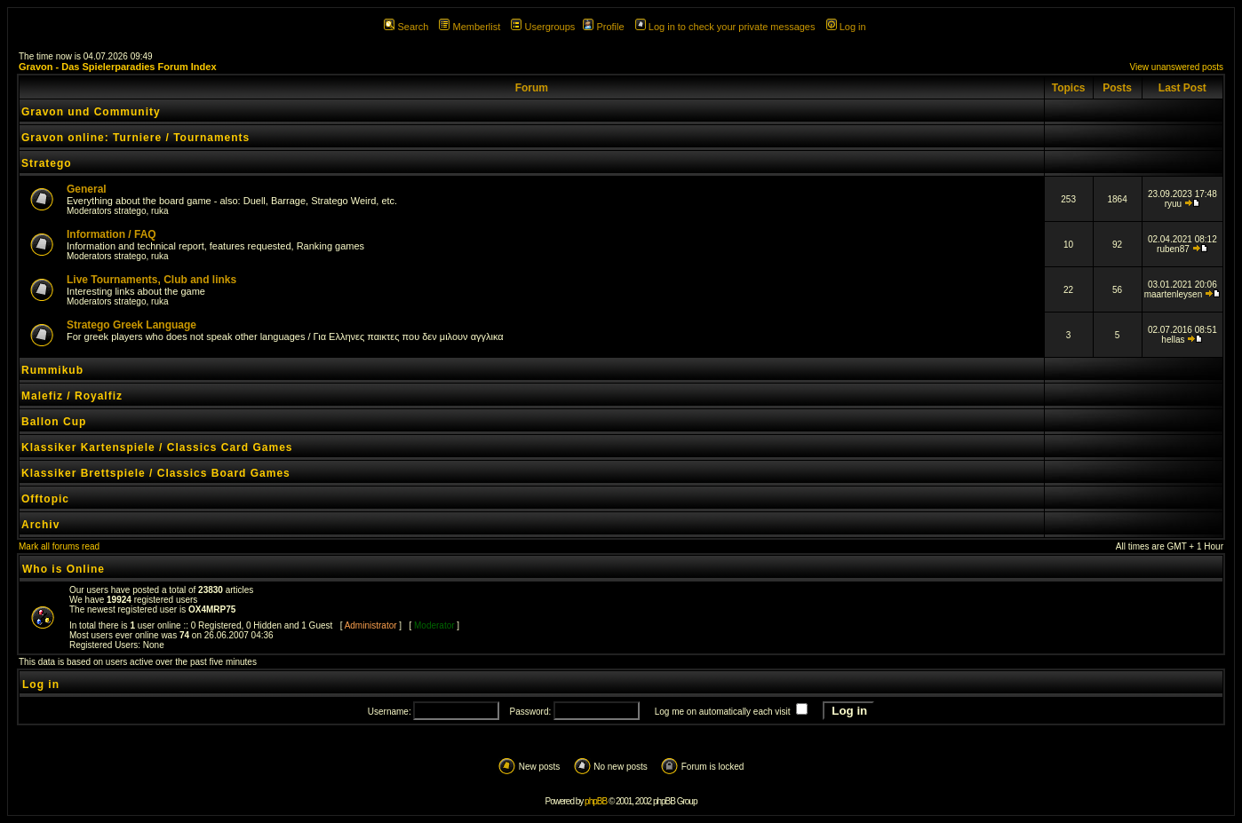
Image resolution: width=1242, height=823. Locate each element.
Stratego (46, 163)
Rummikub (52, 370)
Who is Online (63, 569)
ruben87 (1173, 249)
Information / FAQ (111, 234)
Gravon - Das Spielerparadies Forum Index (118, 66)
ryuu (1173, 204)
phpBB (596, 801)
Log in (846, 26)
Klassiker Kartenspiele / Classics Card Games (156, 447)
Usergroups (543, 26)
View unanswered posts (1176, 67)
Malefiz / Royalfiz (72, 396)
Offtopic (45, 499)
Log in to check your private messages (725, 26)
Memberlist (469, 26)
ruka (159, 211)
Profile (603, 26)
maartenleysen (1173, 294)
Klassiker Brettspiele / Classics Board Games (156, 473)
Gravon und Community (91, 112)
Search (406, 26)
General (87, 189)
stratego (130, 211)
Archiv (40, 524)
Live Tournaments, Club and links (151, 279)
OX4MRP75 (211, 609)
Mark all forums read (59, 546)
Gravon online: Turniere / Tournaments (135, 137)
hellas (1172, 339)
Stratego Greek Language (131, 325)
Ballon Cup (53, 421)
